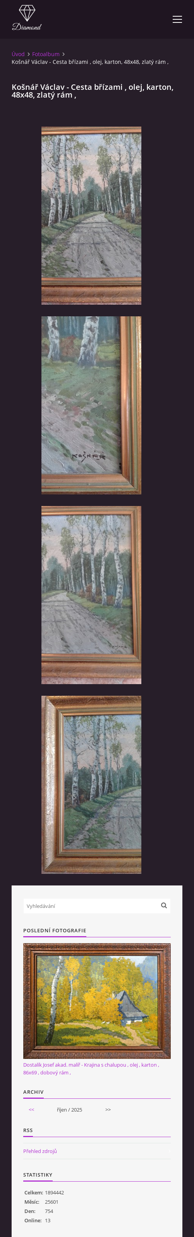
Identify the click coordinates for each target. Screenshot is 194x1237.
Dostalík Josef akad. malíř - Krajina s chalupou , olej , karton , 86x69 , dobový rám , (91, 1068)
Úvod (18, 54)
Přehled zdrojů (40, 1151)
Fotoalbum (46, 54)
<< (31, 1109)
